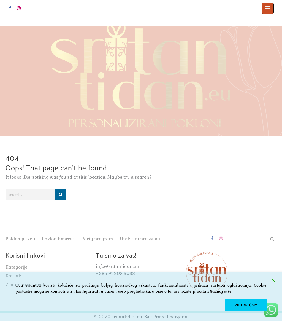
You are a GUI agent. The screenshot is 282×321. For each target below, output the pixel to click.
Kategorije (17, 267)
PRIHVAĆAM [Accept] (246, 305)
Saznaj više (221, 291)
